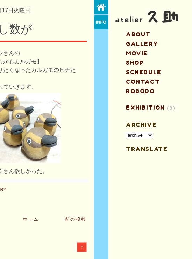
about (138, 34)
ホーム (31, 219)
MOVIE (137, 53)
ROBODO (140, 91)
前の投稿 (76, 219)
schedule (144, 72)
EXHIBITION (145, 107)
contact (143, 81)
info (101, 22)
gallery (142, 43)
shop (135, 62)
